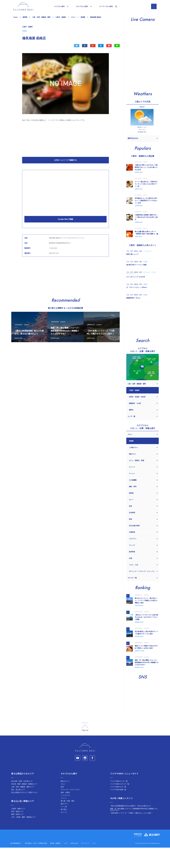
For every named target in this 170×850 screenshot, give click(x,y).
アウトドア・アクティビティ (70, 792)
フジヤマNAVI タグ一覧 (118, 789)
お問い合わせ (74, 845)
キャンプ (64, 814)
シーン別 (64, 809)
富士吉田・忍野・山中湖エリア (22, 783)
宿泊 (62, 789)
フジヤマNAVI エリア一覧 (119, 783)
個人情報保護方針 (15, 845)
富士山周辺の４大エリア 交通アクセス (24, 795)
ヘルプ (65, 845)
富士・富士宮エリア (18, 792)
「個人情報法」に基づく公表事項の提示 (35, 845)
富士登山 (64, 812)
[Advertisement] (65, 141)
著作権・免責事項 (55, 845)
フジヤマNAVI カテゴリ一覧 (119, 786)
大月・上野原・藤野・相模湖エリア (23, 819)
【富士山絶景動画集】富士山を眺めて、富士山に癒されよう (130, 808)
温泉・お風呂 (65, 795)
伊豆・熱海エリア (17, 814)
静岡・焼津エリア (17, 816)
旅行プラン (64, 806)
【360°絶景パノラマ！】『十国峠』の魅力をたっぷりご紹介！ (131, 815)
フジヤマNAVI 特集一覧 (118, 792)
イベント (64, 800)
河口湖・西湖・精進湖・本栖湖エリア (24, 786)
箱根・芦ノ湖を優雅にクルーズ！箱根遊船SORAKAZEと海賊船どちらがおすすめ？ (134, 811)
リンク (94, 845)
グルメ (63, 786)
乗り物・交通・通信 (67, 803)
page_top (85, 729)
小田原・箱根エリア (18, 811)
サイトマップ (85, 845)
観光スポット (65, 783)
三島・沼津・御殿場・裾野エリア (22, 789)
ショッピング (65, 797)
